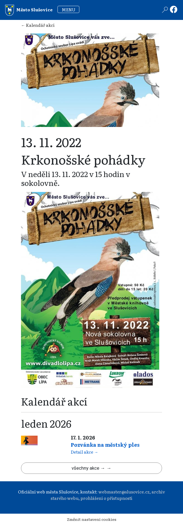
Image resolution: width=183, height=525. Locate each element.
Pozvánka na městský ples (105, 444)
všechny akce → (88, 468)
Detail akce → (84, 452)
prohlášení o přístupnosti (106, 498)
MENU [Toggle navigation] (68, 9)
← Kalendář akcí (37, 25)
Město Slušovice (29, 10)
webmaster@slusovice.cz (124, 491)
